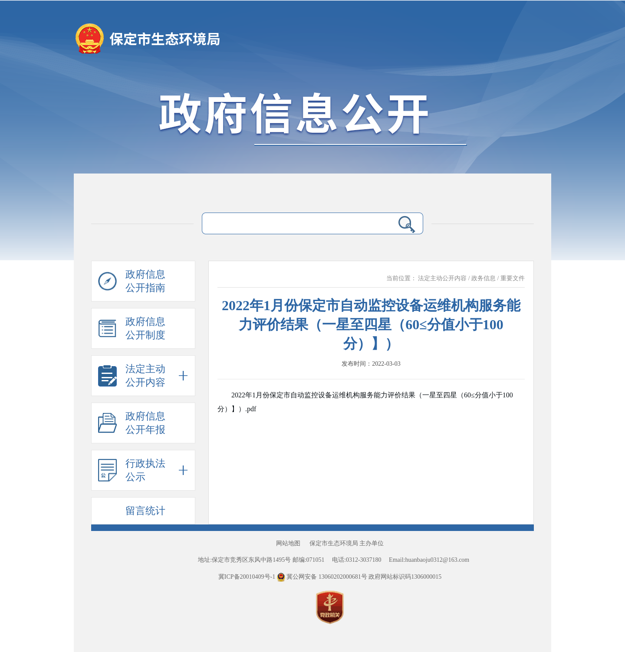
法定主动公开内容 (442, 278)
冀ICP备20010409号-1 (246, 576)
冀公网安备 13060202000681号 (323, 576)
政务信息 (483, 278)
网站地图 (288, 543)
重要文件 (512, 278)
